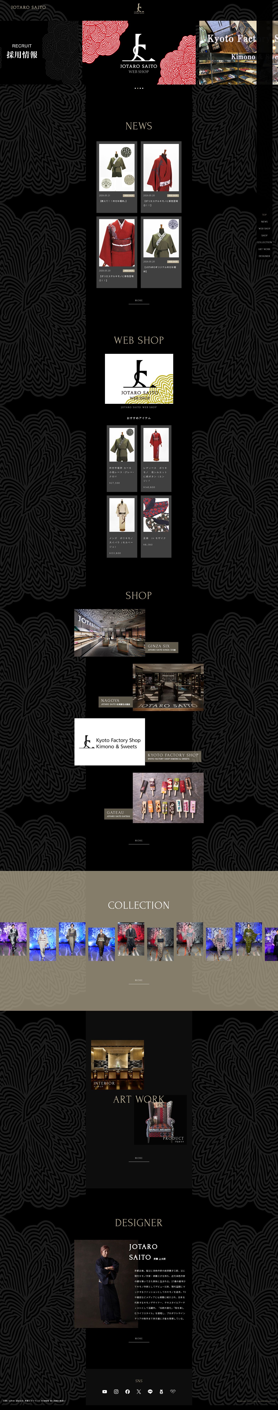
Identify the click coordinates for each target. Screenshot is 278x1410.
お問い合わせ (9, 1405)
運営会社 (20, 1405)
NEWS (264, 222)
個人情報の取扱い (58, 1405)
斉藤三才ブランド (32, 1405)
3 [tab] (140, 88)
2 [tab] (137, 88)
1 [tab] (135, 88)
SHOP (264, 236)
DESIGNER (264, 257)
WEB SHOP (264, 229)
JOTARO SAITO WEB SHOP (139, 381)
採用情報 (45, 1405)
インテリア (104, 1086)
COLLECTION (264, 243)
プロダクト (173, 1143)
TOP (264, 215)
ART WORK (264, 250)
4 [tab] (142, 88)
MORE (139, 300)
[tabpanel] (139, 53)
